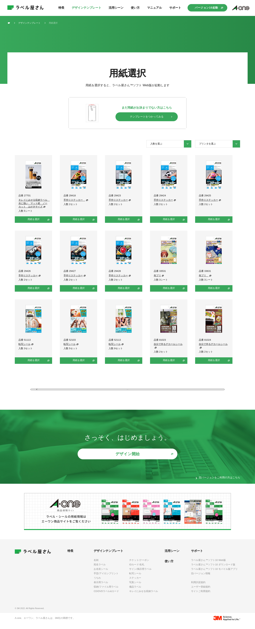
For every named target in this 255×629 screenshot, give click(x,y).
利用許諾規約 (198, 587)
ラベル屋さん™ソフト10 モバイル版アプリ (214, 574)
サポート (197, 556)
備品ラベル (135, 592)
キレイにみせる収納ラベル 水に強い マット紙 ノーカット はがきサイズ (34, 203)
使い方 (169, 566)
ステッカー (135, 583)
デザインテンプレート (108, 556)
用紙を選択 (34, 219)
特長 (70, 556)
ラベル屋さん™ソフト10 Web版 (208, 565)
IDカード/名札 (136, 569)
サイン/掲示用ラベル (140, 574)
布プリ (157, 275)
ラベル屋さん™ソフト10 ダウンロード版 (213, 569)
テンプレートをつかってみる (147, 116)
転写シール (24, 344)
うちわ (97, 583)
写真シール (135, 587)
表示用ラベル (101, 587)
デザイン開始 (127, 459)
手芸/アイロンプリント (106, 578)
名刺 (96, 565)
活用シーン (172, 556)
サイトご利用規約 (200, 596)
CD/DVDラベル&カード (106, 596)
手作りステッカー (74, 200)
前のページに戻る (127, 391)
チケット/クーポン (139, 565)
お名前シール (101, 574)
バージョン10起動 (206, 7)
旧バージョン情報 (200, 578)
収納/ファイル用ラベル (106, 592)
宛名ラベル (100, 569)
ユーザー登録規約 (200, 592)
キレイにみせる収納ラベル (143, 596)
